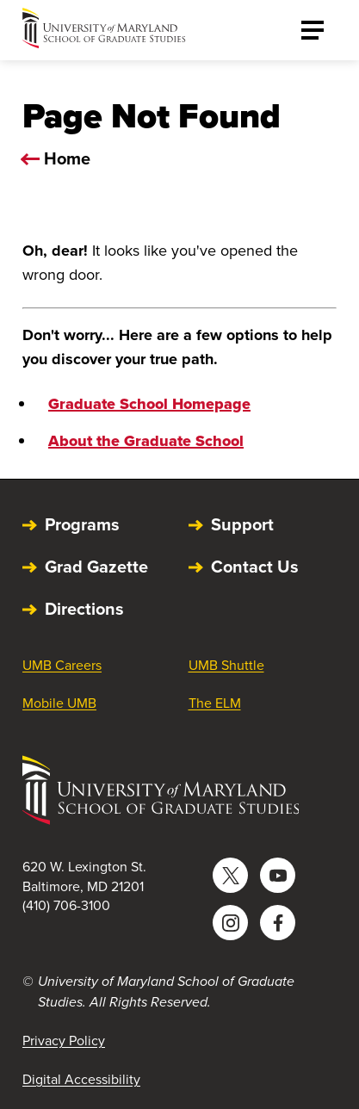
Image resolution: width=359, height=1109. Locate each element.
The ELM (215, 703)
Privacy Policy (63, 1040)
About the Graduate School (146, 441)
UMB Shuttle (226, 665)
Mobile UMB (59, 703)
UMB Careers (62, 665)
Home (67, 158)
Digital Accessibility (81, 1079)
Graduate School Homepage (149, 404)
